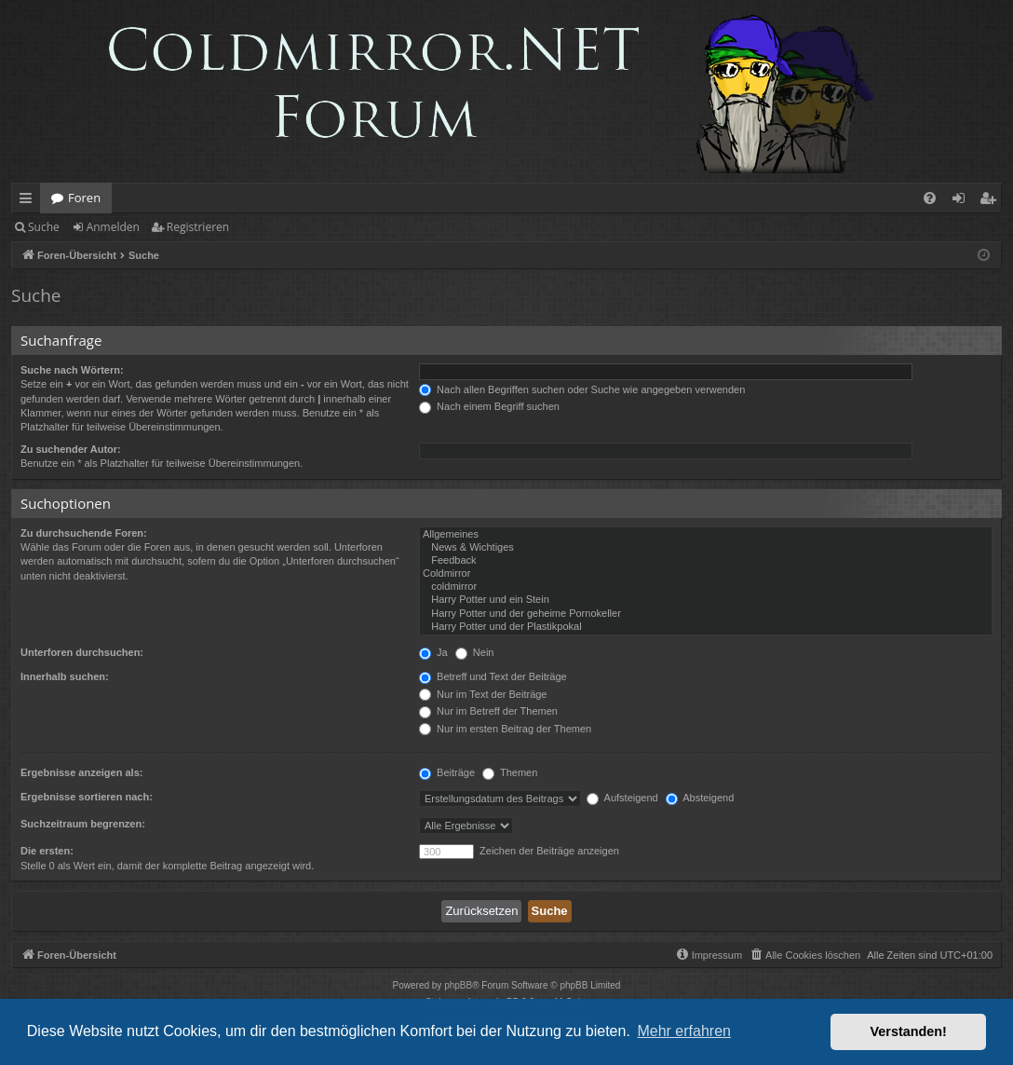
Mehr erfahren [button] (684, 1031)
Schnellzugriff (29, 201)
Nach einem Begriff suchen (489, 406)
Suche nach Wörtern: (72, 369)
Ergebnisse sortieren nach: (86, 796)
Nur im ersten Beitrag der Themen (505, 728)
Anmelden (113, 227)
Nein (474, 652)
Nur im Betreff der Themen (488, 711)
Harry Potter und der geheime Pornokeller (706, 614)
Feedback (706, 560)
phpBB (458, 985)
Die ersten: (47, 850)
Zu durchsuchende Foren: (83, 533)
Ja (433, 652)
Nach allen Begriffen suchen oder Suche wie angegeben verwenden (582, 389)
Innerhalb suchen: (64, 676)
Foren (84, 197)
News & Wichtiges (706, 547)
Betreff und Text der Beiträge (493, 676)
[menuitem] (929, 198)
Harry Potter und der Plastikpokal (706, 627)
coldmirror (706, 587)
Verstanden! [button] (909, 1031)
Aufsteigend (622, 797)
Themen (509, 772)
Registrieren (198, 227)
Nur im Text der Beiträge (483, 694)
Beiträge (447, 772)
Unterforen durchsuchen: (81, 652)
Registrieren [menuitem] (991, 201)
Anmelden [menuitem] (963, 201)
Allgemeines (706, 534)
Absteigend (700, 797)
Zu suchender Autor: (70, 449)
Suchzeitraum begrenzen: (82, 823)
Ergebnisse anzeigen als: (81, 772)
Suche (44, 227)
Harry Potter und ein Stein (706, 600)
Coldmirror (706, 573)
